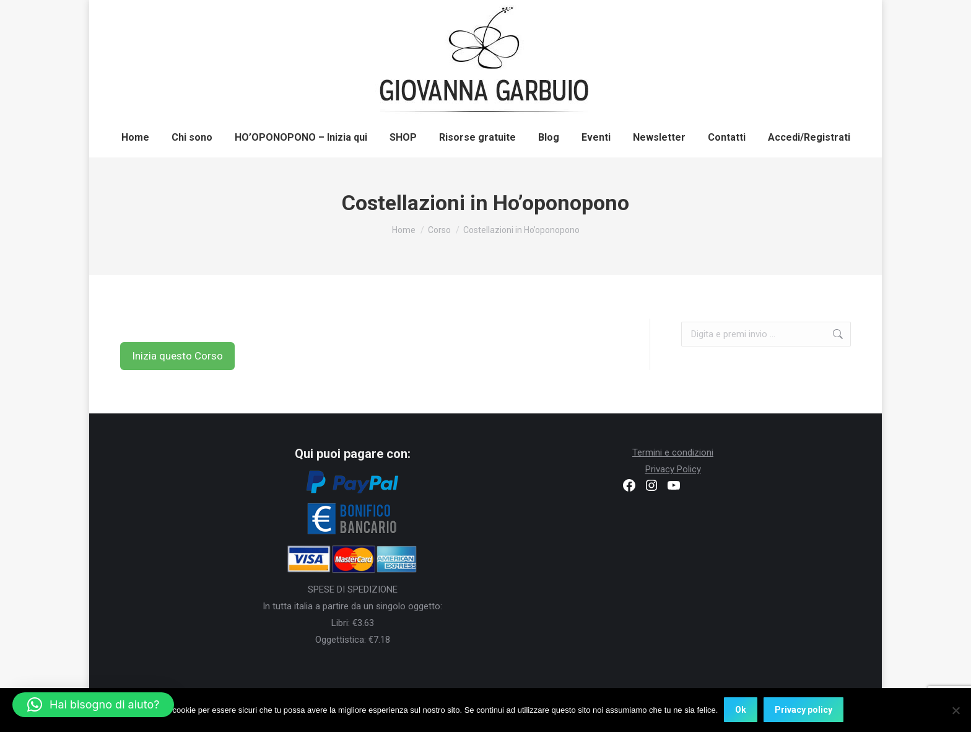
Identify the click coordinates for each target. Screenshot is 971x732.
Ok (740, 710)
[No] (955, 710)
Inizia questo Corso (177, 356)
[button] (93, 704)
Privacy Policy (673, 469)
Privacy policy (803, 710)
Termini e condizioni (672, 452)
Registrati (721, 14)
